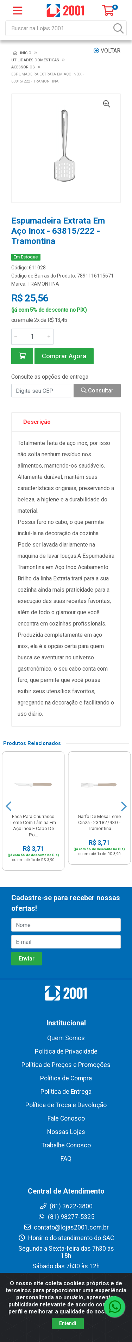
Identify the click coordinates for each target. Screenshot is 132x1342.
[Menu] (17, 10)
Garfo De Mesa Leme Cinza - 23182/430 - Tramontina (99, 822)
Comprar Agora (64, 356)
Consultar (97, 390)
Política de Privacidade (66, 1051)
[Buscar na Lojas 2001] (59, 28)
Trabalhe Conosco (66, 1145)
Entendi (67, 1323)
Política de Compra (66, 1078)
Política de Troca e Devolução (66, 1105)
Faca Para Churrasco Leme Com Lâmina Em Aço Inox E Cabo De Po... (33, 825)
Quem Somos (66, 1038)
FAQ (66, 1158)
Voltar (107, 50)
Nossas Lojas (66, 1131)
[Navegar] (8, 806)
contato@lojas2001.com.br (66, 1227)
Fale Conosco (66, 1118)
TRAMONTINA (43, 284)
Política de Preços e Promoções (66, 1064)
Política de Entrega (66, 1091)
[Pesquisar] (118, 28)
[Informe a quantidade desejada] (32, 337)
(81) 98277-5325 (66, 1216)
